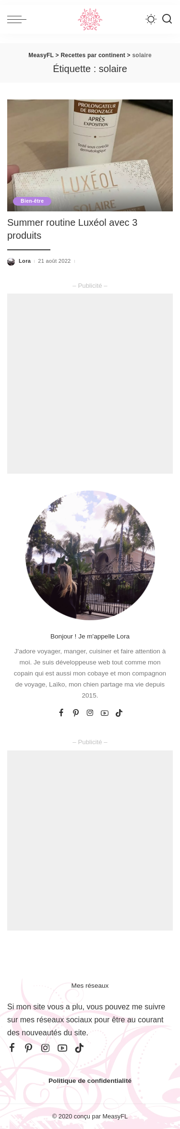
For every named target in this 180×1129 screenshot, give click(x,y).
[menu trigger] (19, 19)
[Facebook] (61, 713)
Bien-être (32, 201)
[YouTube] (104, 713)
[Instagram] (90, 713)
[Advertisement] (90, 384)
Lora (25, 261)
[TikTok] (119, 713)
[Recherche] (167, 19)
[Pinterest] (76, 713)
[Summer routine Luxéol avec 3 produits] (90, 155)
